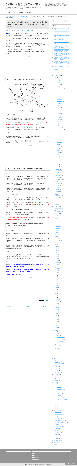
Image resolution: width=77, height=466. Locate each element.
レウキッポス (59, 103)
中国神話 (57, 215)
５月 (55, 281)
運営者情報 (21, 12)
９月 (55, 291)
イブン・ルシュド (60, 125)
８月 (55, 289)
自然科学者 (57, 307)
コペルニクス (58, 309)
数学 (56, 325)
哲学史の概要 (58, 150)
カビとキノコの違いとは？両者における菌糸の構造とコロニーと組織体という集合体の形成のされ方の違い (61, 54)
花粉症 (57, 353)
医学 (55, 331)
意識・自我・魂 (58, 175)
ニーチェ (58, 148)
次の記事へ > (46, 306)
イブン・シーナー (60, 123)
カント (58, 144)
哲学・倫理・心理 (57, 75)
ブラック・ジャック (58, 414)
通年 (55, 244)
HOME (9, 12)
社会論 (57, 160)
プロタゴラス (60, 108)
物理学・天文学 (57, 317)
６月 (55, 283)
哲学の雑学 (58, 177)
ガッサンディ (59, 135)
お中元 (57, 287)
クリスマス (58, 301)
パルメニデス (59, 80)
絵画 (55, 406)
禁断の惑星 (57, 434)
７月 (55, 285)
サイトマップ (36, 455)
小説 (56, 385)
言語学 (56, 236)
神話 (24, 30)
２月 (55, 267)
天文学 (57, 321)
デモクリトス (59, 105)
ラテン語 (56, 370)
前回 (7, 33)
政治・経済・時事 (57, 374)
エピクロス (59, 119)
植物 (56, 315)
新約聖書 (57, 191)
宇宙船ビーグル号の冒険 (61, 399)
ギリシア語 (57, 368)
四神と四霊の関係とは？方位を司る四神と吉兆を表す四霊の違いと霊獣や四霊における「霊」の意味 (61, 35)
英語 (55, 360)
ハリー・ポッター (60, 391)
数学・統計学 (57, 324)
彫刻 (55, 408)
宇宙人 (58, 164)
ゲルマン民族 (58, 224)
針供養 (57, 272)
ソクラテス (59, 113)
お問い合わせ (28, 12)
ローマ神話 (58, 213)
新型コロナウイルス (60, 337)
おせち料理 (58, 262)
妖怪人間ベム (57, 430)
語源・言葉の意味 (57, 440)
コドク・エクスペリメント (59, 426)
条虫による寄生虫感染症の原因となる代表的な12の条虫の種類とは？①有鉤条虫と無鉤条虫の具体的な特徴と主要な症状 (61, 50)
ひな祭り (57, 276)
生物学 (56, 313)
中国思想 (58, 170)
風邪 (55, 344)
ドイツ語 (56, 362)
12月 (55, 297)
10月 (55, 293)
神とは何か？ (58, 154)
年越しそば (58, 299)
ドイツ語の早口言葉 (59, 363)
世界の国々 (57, 232)
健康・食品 (57, 348)
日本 (55, 234)
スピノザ (58, 140)
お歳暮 (57, 303)
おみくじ (57, 252)
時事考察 (56, 380)
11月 (55, 295)
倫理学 (56, 181)
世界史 (56, 218)
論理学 (56, 204)
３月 (55, 275)
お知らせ (55, 444)
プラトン (58, 115)
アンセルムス (59, 127)
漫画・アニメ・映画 (57, 410)
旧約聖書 (57, 189)
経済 (55, 378)
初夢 (56, 254)
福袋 (56, 248)
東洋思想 (57, 169)
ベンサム (58, 187)
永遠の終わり (59, 393)
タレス (58, 86)
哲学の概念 (58, 152)
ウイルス (57, 335)
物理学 (57, 319)
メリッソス (59, 84)
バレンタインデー (59, 268)
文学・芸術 (56, 382)
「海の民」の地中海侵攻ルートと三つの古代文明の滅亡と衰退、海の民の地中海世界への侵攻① (61, 68)
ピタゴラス (59, 92)
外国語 (55, 358)
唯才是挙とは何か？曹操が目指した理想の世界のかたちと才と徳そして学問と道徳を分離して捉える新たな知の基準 (61, 46)
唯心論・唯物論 (58, 156)
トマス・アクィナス (60, 129)
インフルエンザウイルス (61, 339)
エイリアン (57, 438)
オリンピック (58, 240)
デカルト (58, 133)
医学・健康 (56, 330)
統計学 (57, 327)
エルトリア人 (58, 226)
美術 (55, 404)
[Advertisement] (27, 66)
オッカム (58, 131)
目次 (14, 12)
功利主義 (57, 185)
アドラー (57, 201)
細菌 (56, 333)
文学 (55, 383)
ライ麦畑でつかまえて (61, 389)
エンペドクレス (59, 99)
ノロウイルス (59, 341)
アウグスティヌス (60, 121)
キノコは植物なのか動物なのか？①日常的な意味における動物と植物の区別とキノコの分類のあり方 (61, 42)
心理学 (56, 194)
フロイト (57, 197)
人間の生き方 (58, 183)
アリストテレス (59, 117)
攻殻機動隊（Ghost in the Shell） (61, 422)
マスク (57, 349)
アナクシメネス (59, 90)
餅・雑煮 (57, 260)
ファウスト (59, 387)
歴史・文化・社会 (18, 30)
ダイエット (58, 351)
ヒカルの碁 (57, 428)
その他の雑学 (56, 442)
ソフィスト (59, 107)
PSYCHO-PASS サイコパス (60, 420)
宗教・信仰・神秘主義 (59, 208)
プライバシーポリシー (38, 453)
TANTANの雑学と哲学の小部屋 (23, 4)
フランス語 (57, 366)
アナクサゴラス (59, 101)
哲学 (55, 77)
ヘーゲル (58, 146)
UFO (57, 166)
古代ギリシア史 (58, 219)
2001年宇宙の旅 (58, 418)
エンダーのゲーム (60, 397)
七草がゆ (57, 264)
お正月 (56, 246)
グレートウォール (58, 432)
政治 (55, 376)
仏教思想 (58, 172)
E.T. (55, 436)
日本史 (56, 230)
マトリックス (57, 416)
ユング (57, 199)
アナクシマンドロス (60, 88)
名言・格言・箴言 (59, 179)
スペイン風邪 (58, 345)
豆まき (57, 270)
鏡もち (57, 258)
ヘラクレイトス (59, 97)
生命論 (57, 158)
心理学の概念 (58, 195)
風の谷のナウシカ (58, 412)
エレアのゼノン (59, 82)
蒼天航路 (56, 424)
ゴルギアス (60, 110)
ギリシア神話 (29, 30)
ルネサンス (58, 228)
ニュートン (58, 311)
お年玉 (57, 256)
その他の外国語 (57, 372)
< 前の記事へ (9, 306)
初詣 (56, 250)
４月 (55, 279)
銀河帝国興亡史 (59, 395)
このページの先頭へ (71, 463)
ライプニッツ (59, 142)
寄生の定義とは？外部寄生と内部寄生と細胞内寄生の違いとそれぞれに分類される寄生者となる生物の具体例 (61, 58)
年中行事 (55, 242)
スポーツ (56, 238)
